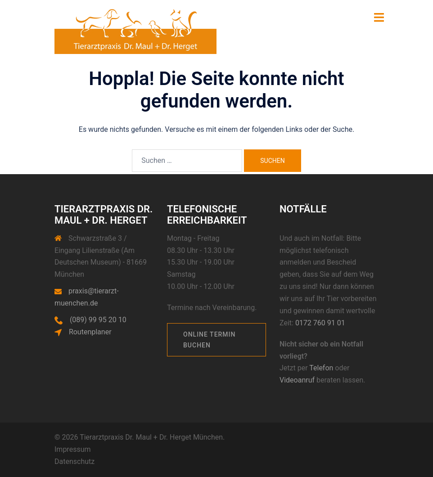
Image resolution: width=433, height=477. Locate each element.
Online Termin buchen (209, 340)
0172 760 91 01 (320, 323)
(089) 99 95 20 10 (98, 319)
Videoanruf (298, 380)
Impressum (72, 449)
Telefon (321, 368)
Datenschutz (74, 461)
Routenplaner (90, 332)
